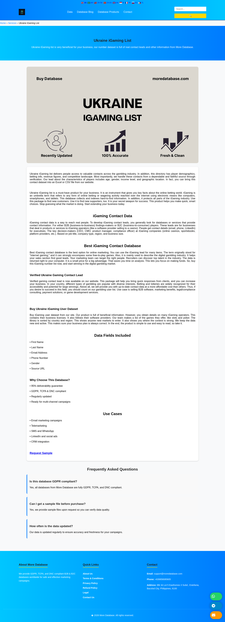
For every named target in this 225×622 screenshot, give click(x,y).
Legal (86, 592)
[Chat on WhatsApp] (216, 596)
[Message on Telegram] (216, 606)
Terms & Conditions (93, 578)
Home (3, 23)
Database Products (108, 12)
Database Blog (85, 12)
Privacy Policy (90, 583)
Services (12, 23)
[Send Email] (216, 615)
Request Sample (41, 453)
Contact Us (88, 597)
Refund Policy (90, 588)
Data (69, 12)
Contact (128, 12)
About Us (87, 573)
